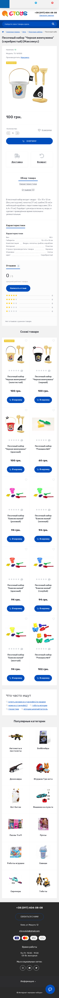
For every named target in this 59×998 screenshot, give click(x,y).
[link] (3, 32)
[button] (46, 12)
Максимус (25, 57)
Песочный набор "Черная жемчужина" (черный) (43, 379)
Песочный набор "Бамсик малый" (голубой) (43, 588)
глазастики (13, 709)
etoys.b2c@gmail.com (29, 931)
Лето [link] (24, 32)
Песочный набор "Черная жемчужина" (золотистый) (15, 379)
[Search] (53, 24)
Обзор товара (28, 178)
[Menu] (4, 4)
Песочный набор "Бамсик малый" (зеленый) (43, 519)
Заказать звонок (46, 15)
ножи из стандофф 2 (17, 705)
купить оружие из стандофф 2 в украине (27, 702)
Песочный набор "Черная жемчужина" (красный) (15, 449)
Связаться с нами (29, 917)
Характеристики (28, 184)
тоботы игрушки (39, 705)
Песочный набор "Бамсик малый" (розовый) (15, 519)
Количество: (12, 129)
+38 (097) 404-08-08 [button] (29, 907)
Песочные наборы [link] (35, 32)
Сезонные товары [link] (13, 32)
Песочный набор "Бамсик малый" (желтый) (15, 658)
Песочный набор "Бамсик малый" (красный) (15, 588)
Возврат (41, 162)
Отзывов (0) (28, 190)
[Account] (17, 4)
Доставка (17, 162)
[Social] (22, 968)
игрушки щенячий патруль (36, 709)
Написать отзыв (18, 288)
